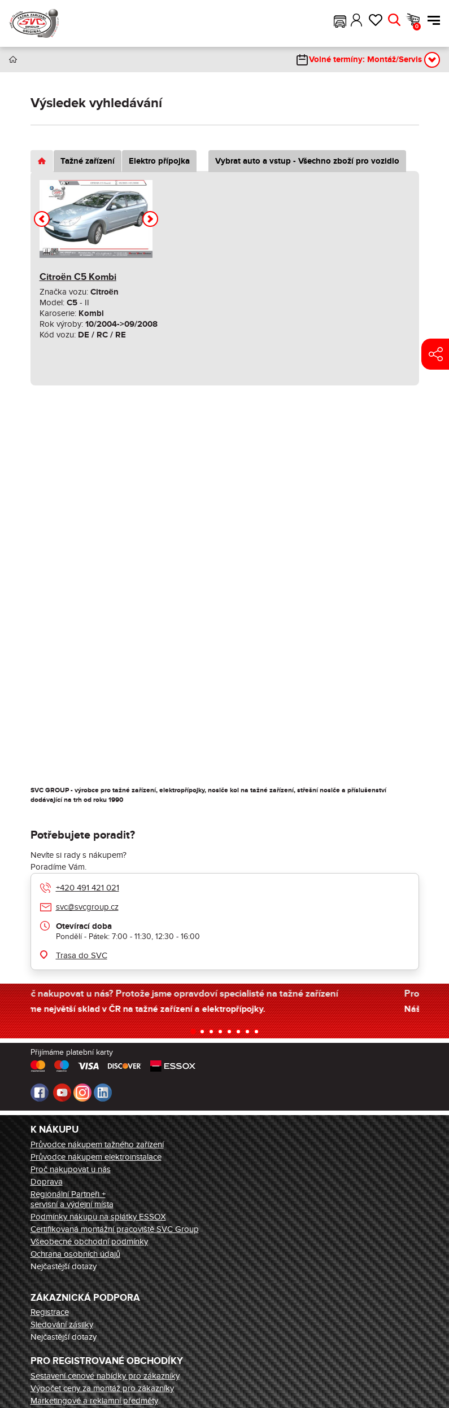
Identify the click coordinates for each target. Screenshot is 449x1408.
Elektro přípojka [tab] (159, 161)
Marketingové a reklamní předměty (94, 1401)
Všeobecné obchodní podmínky (89, 1241)
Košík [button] (417, 26)
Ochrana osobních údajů (75, 1254)
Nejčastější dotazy (63, 1266)
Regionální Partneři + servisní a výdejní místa (72, 1199)
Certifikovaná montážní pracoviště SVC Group (114, 1229)
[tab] (41, 161)
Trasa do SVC (81, 955)
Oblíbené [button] (375, 20)
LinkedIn (103, 1093)
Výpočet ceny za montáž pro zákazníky (102, 1388)
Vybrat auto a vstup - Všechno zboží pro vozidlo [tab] (307, 161)
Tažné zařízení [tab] (87, 161)
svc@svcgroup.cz (87, 907)
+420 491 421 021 (87, 888)
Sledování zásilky (61, 1324)
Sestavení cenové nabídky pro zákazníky (105, 1376)
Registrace (49, 1312)
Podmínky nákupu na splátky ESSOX (98, 1217)
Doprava (46, 1182)
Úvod (13, 59)
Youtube (62, 1093)
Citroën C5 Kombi (78, 277)
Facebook (39, 1093)
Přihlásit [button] (356, 20)
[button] (340, 20)
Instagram (82, 1093)
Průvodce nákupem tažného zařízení (97, 1144)
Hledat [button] (394, 20)
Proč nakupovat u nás (70, 1169)
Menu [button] (434, 20)
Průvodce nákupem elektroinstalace (96, 1157)
